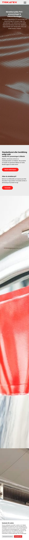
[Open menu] (25, 2)
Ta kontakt (8, 188)
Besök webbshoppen (10, 169)
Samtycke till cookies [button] (7, 536)
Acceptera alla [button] (18, 536)
